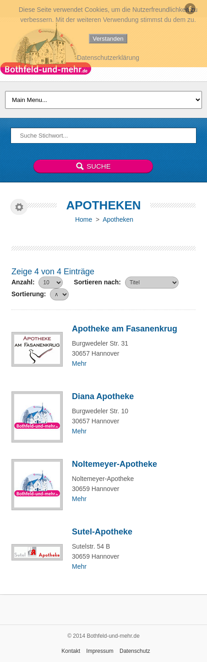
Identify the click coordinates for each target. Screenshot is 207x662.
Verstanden (108, 38)
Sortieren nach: (97, 282)
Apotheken (118, 219)
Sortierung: (28, 294)
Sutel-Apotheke (102, 531)
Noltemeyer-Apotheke (114, 464)
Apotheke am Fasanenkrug (124, 328)
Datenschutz (135, 651)
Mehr (79, 363)
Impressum (99, 651)
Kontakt (70, 651)
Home (83, 219)
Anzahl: (23, 282)
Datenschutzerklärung (108, 57)
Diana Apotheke (103, 396)
